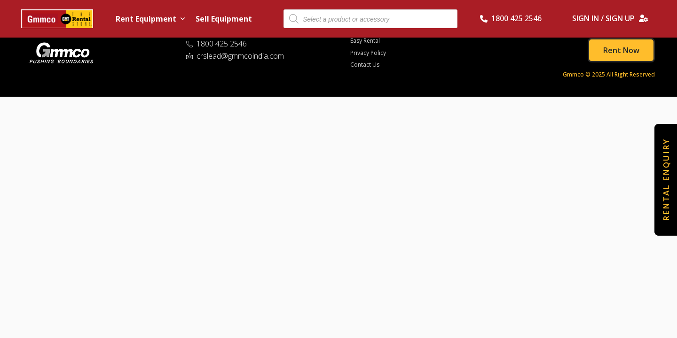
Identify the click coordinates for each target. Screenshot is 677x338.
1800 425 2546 (511, 18)
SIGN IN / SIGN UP (610, 18)
